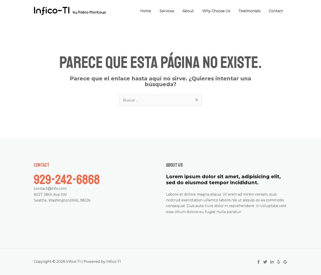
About (193, 11)
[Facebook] (259, 262)
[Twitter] (265, 262)
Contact (276, 11)
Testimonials (251, 11)
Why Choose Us (219, 11)
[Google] (285, 262)
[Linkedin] (272, 262)
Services (173, 11)
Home (153, 11)
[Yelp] (279, 262)
